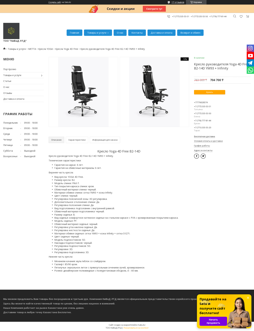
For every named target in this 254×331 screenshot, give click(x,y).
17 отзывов (177, 2)
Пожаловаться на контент (136, 327)
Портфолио (9, 69)
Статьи (7, 81)
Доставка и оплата (161, 32)
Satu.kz (141, 324)
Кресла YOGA (45, 48)
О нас (120, 32)
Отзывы (7, 93)
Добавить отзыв (241, 16)
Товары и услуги (96, 32)
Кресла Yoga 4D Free (66, 48)
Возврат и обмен (190, 32)
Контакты (137, 32)
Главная (74, 32)
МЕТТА (32, 48)
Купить (209, 92)
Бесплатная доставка (204, 136)
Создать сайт (54, 2)
